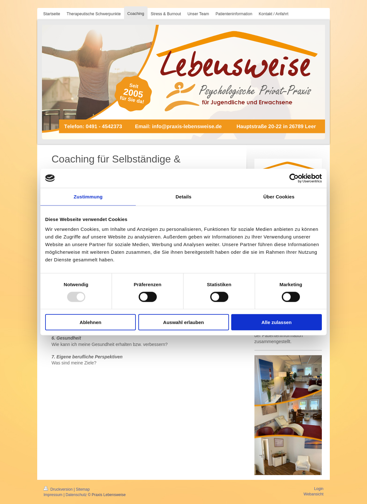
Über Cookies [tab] (278, 196)
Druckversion (59, 489)
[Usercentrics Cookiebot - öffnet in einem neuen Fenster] (294, 178)
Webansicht (313, 494)
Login (318, 489)
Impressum (53, 495)
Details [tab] (183, 196)
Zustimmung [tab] (88, 196)
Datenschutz (76, 495)
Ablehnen (90, 322)
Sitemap (83, 489)
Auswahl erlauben (183, 322)
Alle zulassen (276, 322)
